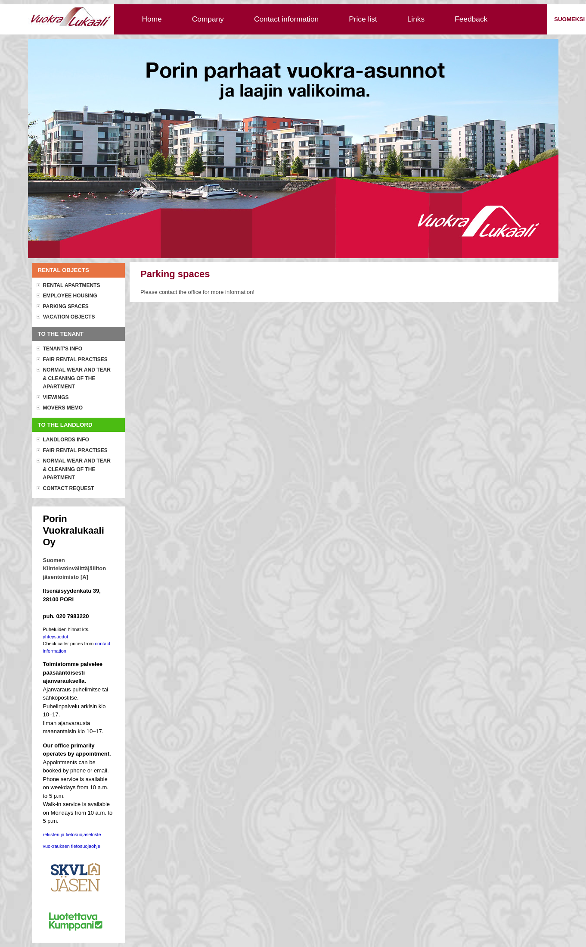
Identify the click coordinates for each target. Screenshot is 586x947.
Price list (363, 19)
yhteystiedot (55, 636)
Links (416, 19)
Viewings (56, 397)
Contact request (68, 488)
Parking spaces (66, 306)
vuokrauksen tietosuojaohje (71, 846)
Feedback (471, 19)
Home (152, 19)
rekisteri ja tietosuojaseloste (72, 834)
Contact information (286, 19)
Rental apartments (71, 285)
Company (208, 19)
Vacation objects (69, 317)
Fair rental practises (75, 359)
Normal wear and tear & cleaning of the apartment (77, 378)
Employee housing (70, 296)
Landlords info (66, 440)
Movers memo (63, 408)
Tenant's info (63, 349)
